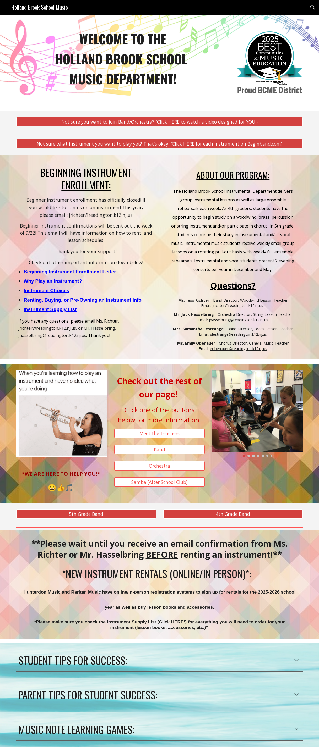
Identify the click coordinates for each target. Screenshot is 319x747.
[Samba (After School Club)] (160, 481)
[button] (312, 7)
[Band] (160, 449)
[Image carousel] (257, 413)
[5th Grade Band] (86, 514)
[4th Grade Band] (233, 514)
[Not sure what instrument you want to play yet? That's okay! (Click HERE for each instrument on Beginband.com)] (159, 143)
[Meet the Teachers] (160, 433)
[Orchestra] (160, 465)
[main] (122, 58)
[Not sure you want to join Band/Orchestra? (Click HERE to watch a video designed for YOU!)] (159, 121)
